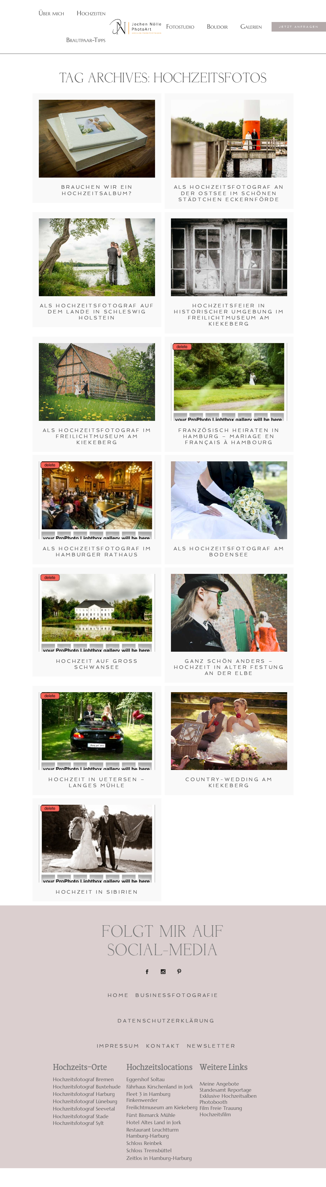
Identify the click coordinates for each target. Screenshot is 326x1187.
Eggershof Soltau (145, 1079)
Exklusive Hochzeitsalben (228, 1096)
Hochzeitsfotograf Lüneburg (85, 1101)
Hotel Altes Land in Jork (153, 1122)
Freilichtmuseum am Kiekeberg (161, 1107)
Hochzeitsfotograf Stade (81, 1116)
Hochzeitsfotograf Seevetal (84, 1108)
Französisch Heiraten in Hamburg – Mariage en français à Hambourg (229, 436)
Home (118, 995)
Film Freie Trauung (221, 1108)
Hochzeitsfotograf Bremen (83, 1079)
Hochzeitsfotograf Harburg (84, 1094)
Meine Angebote (219, 1084)
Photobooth (213, 1102)
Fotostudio (180, 27)
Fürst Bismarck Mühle (150, 1115)
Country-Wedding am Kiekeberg (229, 782)
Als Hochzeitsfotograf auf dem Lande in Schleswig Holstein (97, 312)
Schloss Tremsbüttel (149, 1150)
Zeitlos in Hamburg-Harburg (159, 1158)
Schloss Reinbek (144, 1143)
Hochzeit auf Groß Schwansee (97, 664)
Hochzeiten (91, 13)
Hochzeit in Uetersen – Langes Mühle (96, 782)
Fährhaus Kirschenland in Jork (159, 1086)
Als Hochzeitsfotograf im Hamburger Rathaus (97, 552)
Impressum (118, 1046)
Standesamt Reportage (226, 1090)
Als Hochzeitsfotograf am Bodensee (229, 552)
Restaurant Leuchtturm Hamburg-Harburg (152, 1132)
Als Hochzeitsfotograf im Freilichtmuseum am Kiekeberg (97, 436)
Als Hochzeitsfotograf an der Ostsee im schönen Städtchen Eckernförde (229, 193)
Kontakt (163, 1046)
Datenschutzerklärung (166, 1021)
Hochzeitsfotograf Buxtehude (87, 1086)
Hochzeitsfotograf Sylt (78, 1123)
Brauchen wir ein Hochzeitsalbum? (97, 190)
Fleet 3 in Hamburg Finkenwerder (148, 1097)
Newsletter (211, 1046)
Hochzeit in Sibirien (97, 892)
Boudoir (217, 27)
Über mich (51, 13)
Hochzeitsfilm (215, 1114)
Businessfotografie (176, 995)
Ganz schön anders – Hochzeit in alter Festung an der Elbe (229, 667)
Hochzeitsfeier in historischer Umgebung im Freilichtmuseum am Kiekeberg (229, 315)
